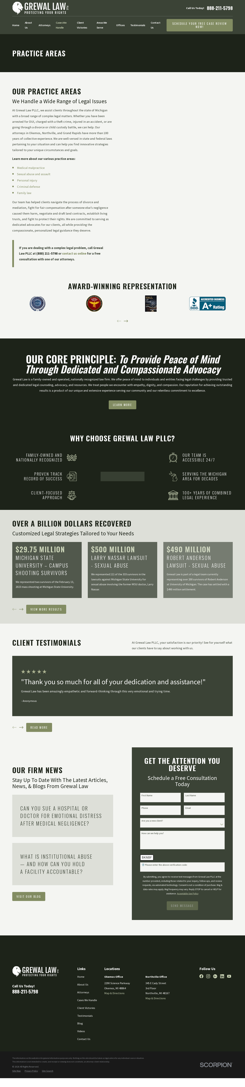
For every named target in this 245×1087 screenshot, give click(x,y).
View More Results (46, 629)
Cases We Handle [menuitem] (61, 25)
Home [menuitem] (15, 25)
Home (80, 996)
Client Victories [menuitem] (82, 25)
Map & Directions (114, 1013)
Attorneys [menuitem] (44, 25)
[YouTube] (229, 996)
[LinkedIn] (222, 996)
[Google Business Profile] (215, 996)
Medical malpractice (31, 168)
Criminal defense (28, 187)
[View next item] (126, 321)
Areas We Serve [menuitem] (102, 25)
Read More (39, 747)
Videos (81, 1051)
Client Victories (86, 1027)
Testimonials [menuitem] (137, 25)
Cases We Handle (87, 1020)
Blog (80, 1043)
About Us (82, 1004)
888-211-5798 (220, 8)
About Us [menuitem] (28, 25)
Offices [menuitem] (120, 25)
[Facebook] (201, 996)
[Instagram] (208, 996)
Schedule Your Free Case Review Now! (199, 25)
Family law (24, 193)
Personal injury (27, 180)
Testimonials (85, 1035)
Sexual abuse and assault (33, 174)
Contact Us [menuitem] (155, 25)
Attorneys (83, 1012)
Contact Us (83, 1059)
